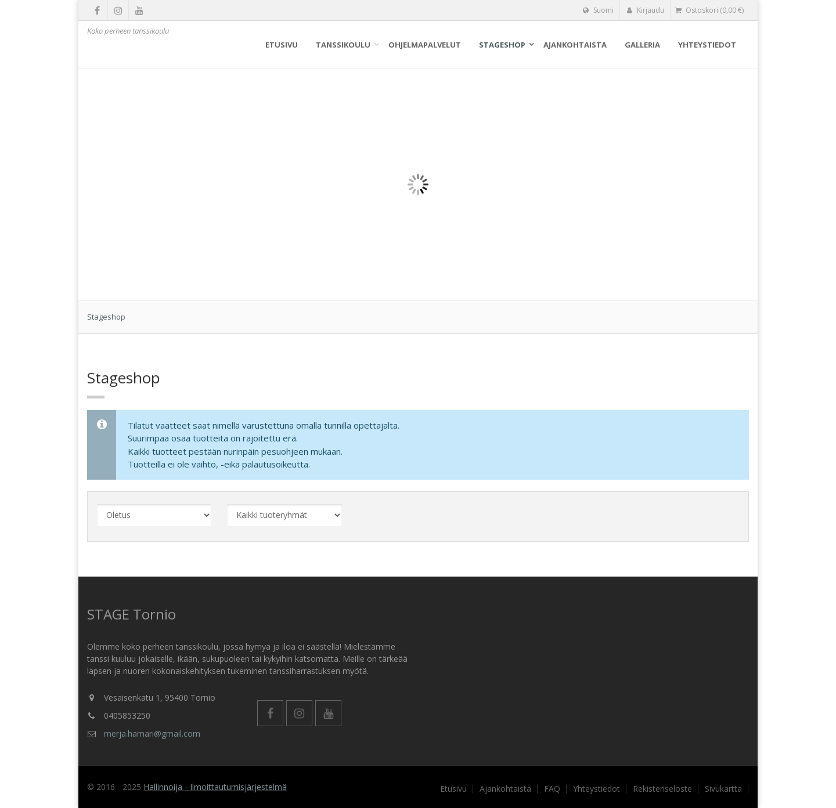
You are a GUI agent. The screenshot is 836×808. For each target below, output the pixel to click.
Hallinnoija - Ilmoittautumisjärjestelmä (215, 786)
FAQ (552, 788)
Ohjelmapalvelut (424, 44)
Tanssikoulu (343, 44)
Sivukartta (723, 788)
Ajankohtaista (575, 44)
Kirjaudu (645, 10)
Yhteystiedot (707, 44)
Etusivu (281, 44)
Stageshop (502, 44)
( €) (709, 10)
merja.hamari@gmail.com (152, 733)
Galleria (642, 44)
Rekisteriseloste (662, 788)
